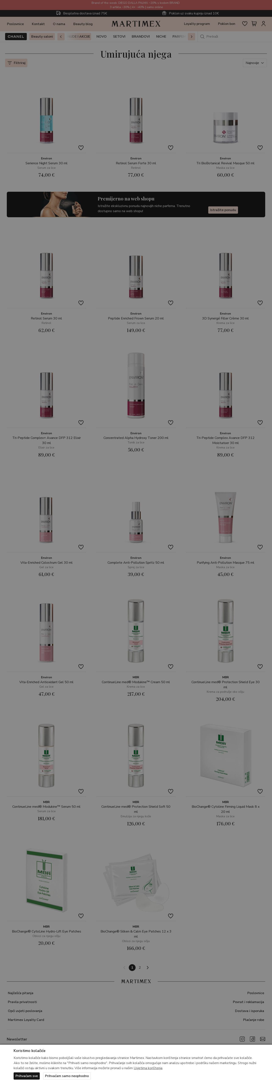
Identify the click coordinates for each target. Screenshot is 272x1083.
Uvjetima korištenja (148, 1068)
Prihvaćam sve (27, 1076)
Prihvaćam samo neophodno (67, 1076)
